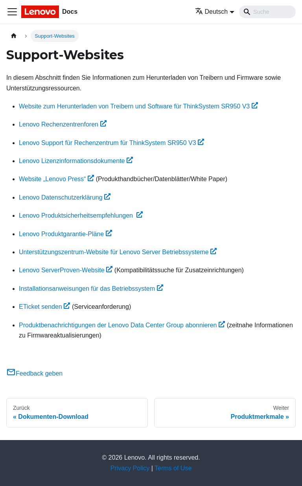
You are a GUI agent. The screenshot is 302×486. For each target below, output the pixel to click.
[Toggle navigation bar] (12, 12)
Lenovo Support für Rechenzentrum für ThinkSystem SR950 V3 (111, 142)
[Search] (267, 12)
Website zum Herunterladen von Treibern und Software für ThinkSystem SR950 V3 (138, 106)
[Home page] (13, 36)
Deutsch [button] (211, 11)
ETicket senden (44, 306)
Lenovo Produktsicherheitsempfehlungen (81, 215)
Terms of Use (173, 468)
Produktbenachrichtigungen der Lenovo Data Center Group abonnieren (122, 325)
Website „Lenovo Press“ (56, 179)
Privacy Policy (130, 468)
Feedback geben (34, 373)
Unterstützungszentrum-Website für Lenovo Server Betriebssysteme (118, 252)
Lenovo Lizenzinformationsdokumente (76, 161)
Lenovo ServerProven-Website (65, 270)
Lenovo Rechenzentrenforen (63, 124)
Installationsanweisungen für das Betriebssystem (91, 288)
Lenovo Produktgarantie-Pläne (65, 234)
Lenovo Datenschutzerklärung (64, 197)
